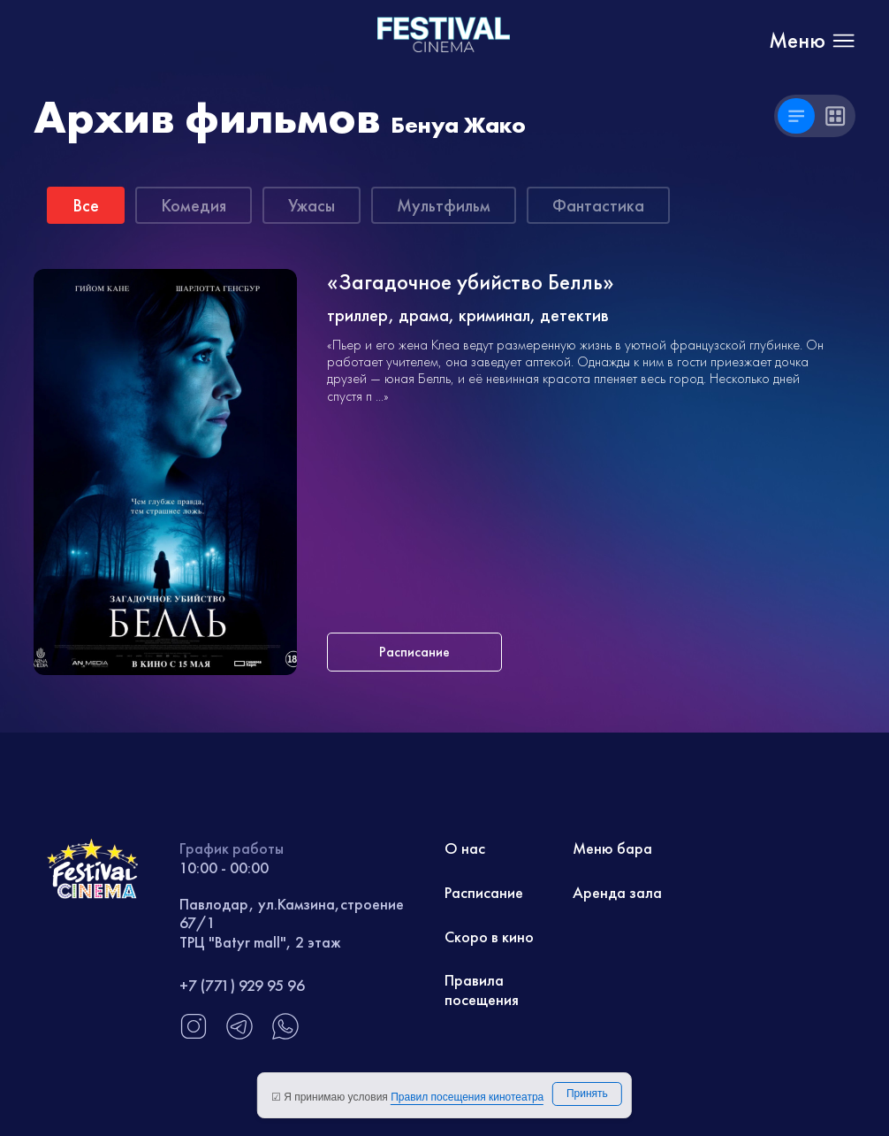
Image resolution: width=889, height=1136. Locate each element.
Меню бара (612, 848)
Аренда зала (617, 892)
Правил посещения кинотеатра (467, 1097)
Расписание (483, 892)
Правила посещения (481, 989)
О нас (464, 848)
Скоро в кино (489, 936)
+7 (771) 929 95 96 (242, 985)
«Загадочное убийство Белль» (470, 282)
